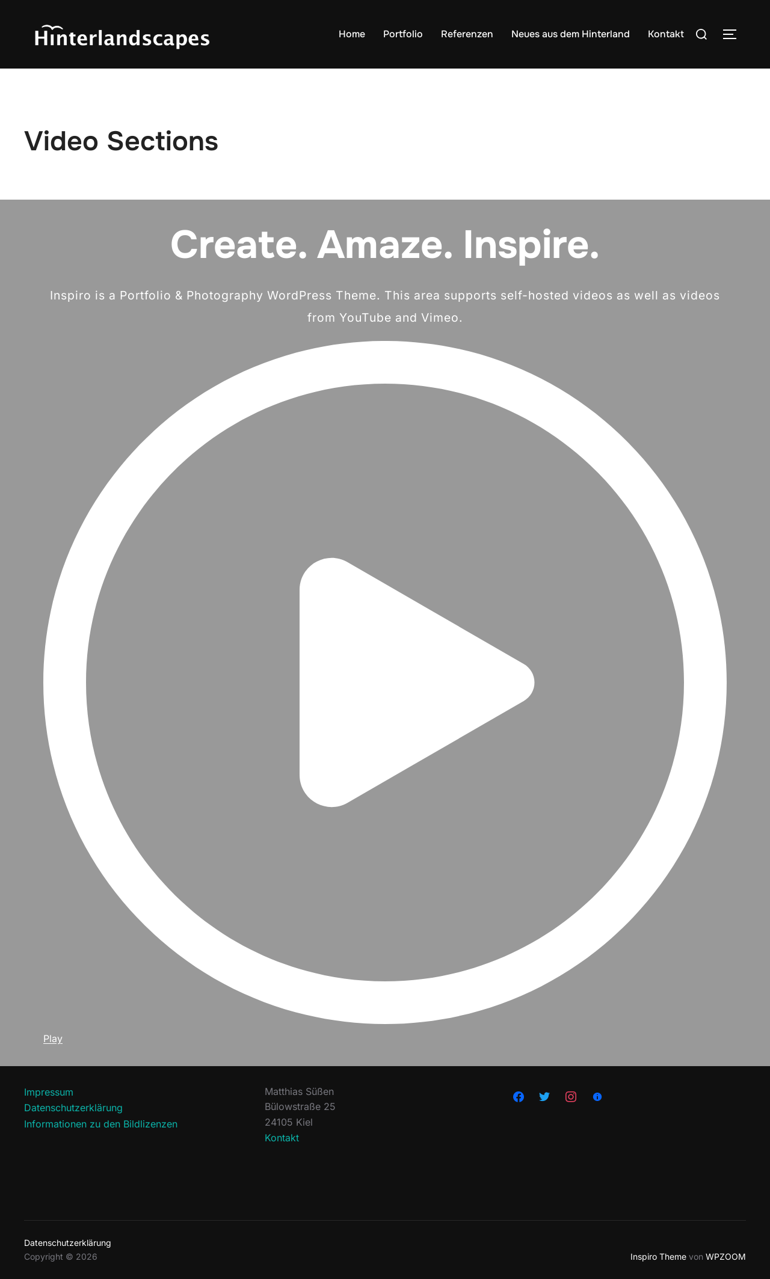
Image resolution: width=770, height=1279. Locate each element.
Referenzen (467, 34)
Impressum (48, 1092)
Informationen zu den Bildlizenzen (100, 1124)
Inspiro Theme (658, 1256)
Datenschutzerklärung (73, 1108)
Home (352, 34)
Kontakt (666, 34)
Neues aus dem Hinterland (570, 34)
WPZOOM (726, 1256)
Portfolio (403, 34)
